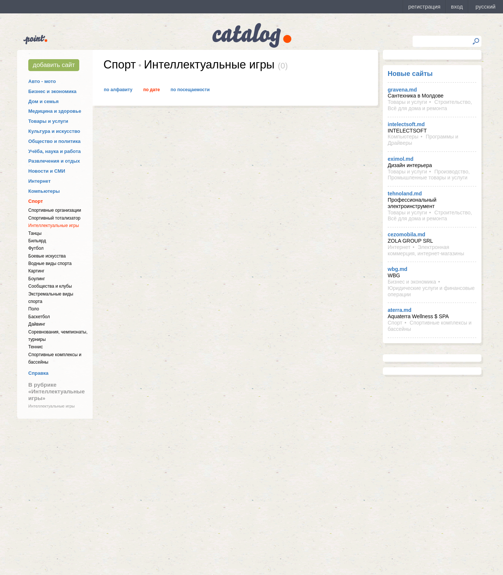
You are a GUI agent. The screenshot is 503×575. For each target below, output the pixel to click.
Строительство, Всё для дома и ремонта (430, 105)
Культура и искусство (54, 131)
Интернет (39, 181)
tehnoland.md (405, 194)
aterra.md (399, 310)
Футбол (36, 248)
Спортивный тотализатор (54, 218)
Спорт (35, 201)
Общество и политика (54, 141)
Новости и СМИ (46, 171)
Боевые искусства (47, 256)
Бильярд (37, 240)
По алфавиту (118, 89)
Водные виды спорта (49, 263)
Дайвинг (36, 324)
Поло (33, 309)
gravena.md (402, 90)
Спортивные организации (54, 210)
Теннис (35, 346)
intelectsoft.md (406, 124)
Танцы (35, 233)
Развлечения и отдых (54, 161)
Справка (38, 373)
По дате (151, 89)
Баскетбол (39, 316)
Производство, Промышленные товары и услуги (429, 175)
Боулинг (36, 278)
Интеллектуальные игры (53, 225)
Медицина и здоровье (54, 111)
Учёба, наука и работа (54, 151)
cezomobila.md (406, 234)
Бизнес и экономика (52, 91)
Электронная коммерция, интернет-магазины (426, 250)
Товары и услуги (48, 121)
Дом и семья (43, 101)
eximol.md (400, 159)
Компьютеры (44, 191)
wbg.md (397, 269)
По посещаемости (190, 89)
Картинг (36, 271)
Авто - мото (42, 81)
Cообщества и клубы (50, 286)
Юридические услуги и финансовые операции (431, 291)
